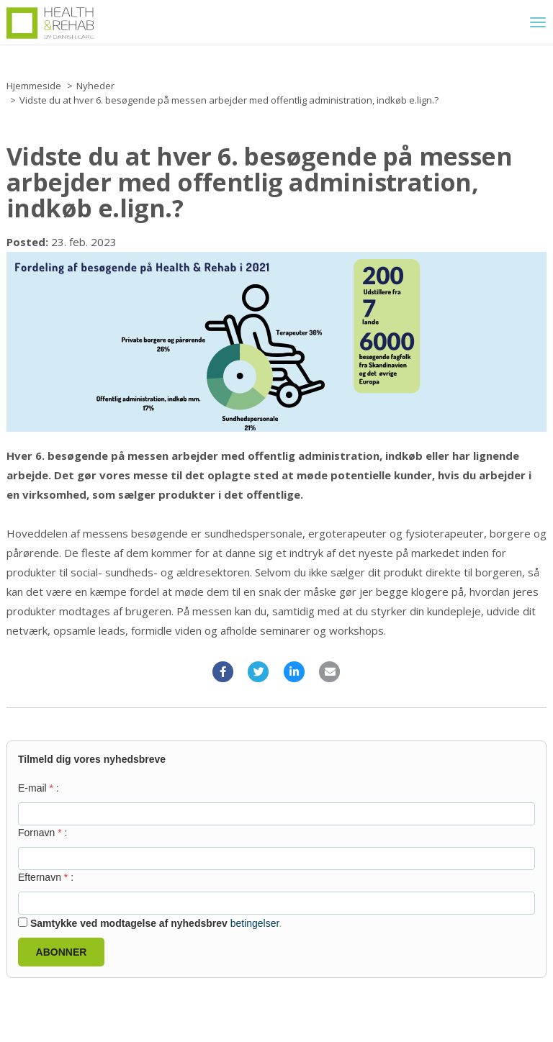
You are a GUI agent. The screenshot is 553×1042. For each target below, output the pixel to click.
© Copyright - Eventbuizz (495, 1022)
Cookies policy (34, 992)
